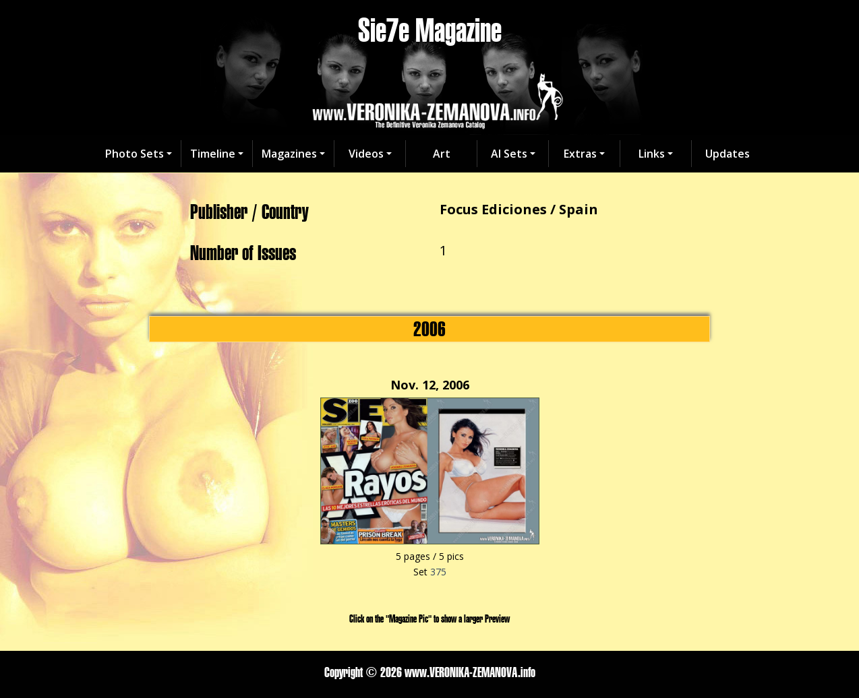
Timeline (212, 153)
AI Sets (509, 153)
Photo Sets (134, 153)
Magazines (289, 153)
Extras (580, 153)
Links (652, 153)
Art (441, 153)
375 (438, 571)
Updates (727, 153)
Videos (366, 153)
